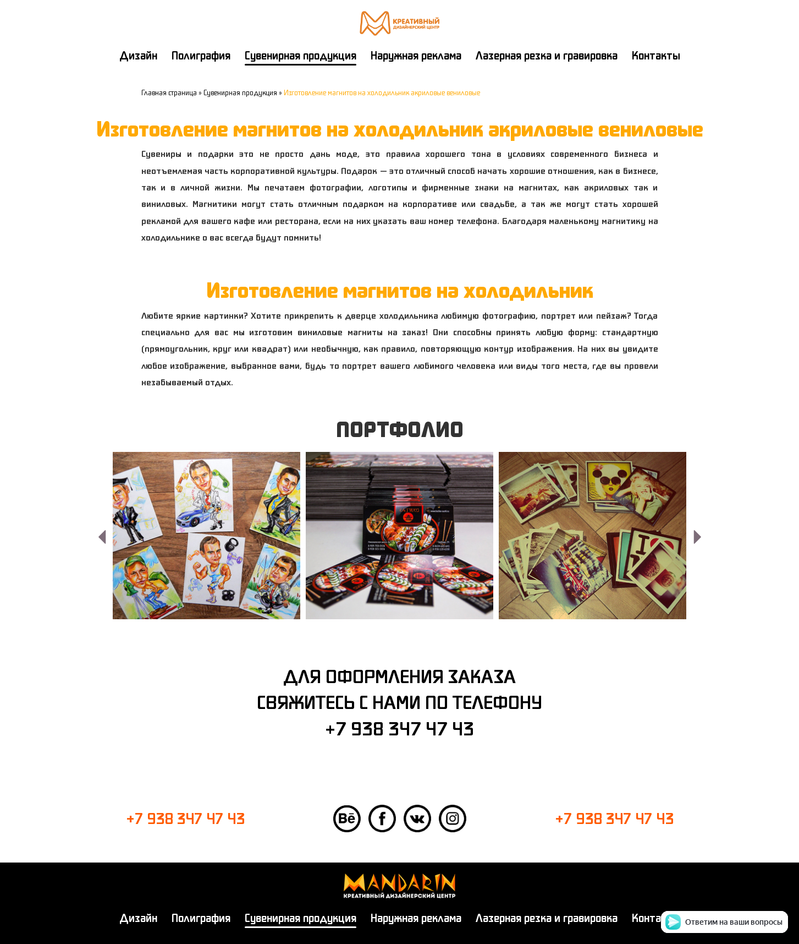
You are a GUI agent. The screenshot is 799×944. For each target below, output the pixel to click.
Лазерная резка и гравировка (547, 55)
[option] (206, 535)
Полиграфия (201, 55)
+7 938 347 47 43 (399, 728)
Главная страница (169, 92)
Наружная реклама (416, 55)
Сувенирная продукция (300, 55)
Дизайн (138, 55)
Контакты (656, 55)
